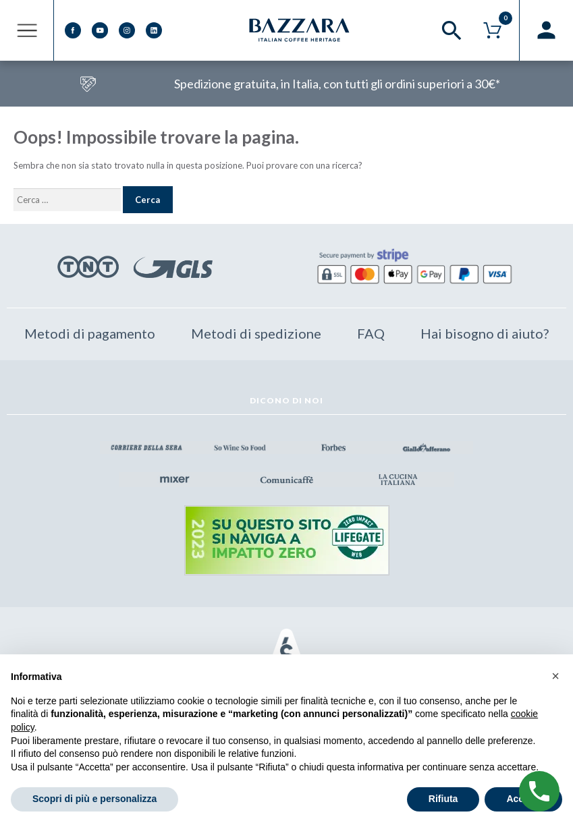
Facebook (73, 30)
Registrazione (546, 30)
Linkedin (154, 30)
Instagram (127, 30)
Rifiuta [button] (443, 798)
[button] (555, 676)
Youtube (100, 30)
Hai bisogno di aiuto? (484, 333)
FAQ (371, 333)
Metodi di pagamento (89, 333)
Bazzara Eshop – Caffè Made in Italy (300, 30)
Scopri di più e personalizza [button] (94, 798)
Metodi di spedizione (256, 333)
